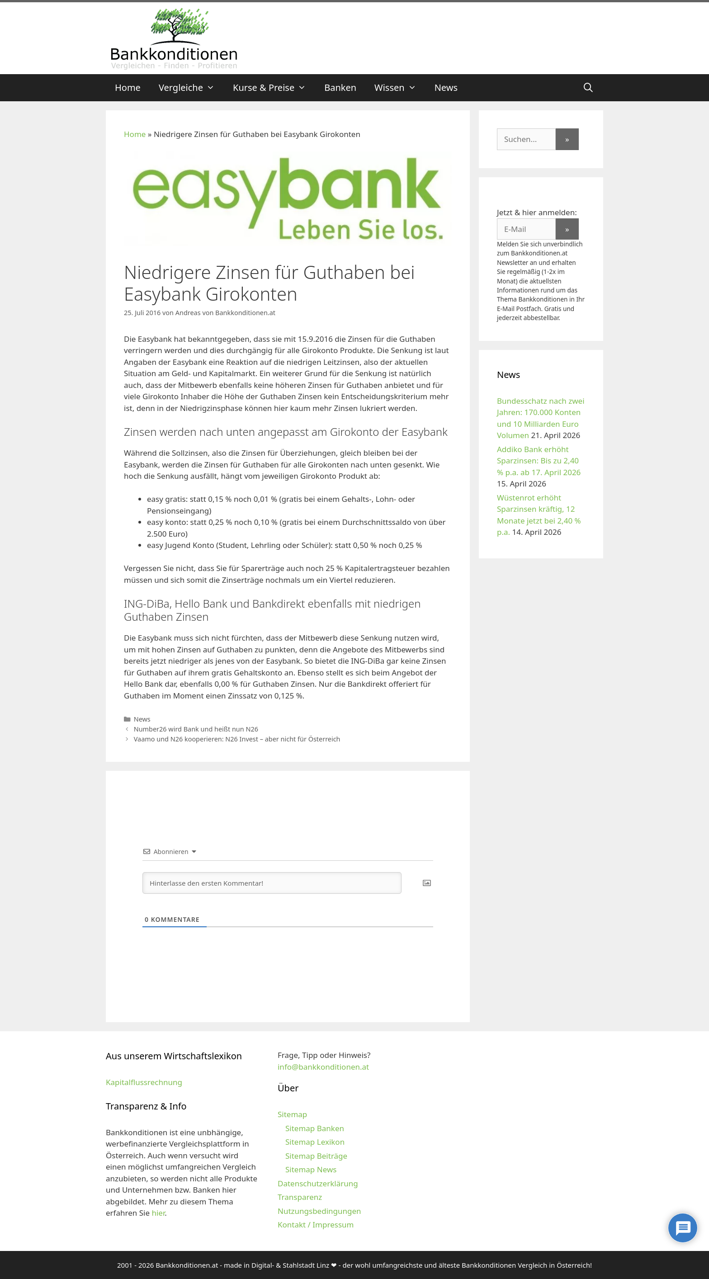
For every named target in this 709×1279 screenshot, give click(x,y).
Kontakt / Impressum (316, 1224)
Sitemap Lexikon (315, 1142)
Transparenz (300, 1197)
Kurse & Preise (274, 87)
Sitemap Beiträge (316, 1156)
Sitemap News (310, 1169)
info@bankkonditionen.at (323, 1067)
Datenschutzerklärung (318, 1183)
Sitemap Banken (314, 1128)
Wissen (399, 87)
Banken (340, 87)
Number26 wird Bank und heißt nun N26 (196, 729)
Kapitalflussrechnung (144, 1082)
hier (158, 1213)
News (446, 87)
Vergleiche (191, 87)
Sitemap (292, 1114)
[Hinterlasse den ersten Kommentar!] (272, 883)
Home (128, 87)
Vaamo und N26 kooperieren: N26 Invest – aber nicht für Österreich (237, 739)
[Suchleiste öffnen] (588, 87)
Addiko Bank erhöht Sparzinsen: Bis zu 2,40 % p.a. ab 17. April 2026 (539, 460)
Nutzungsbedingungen (319, 1211)
